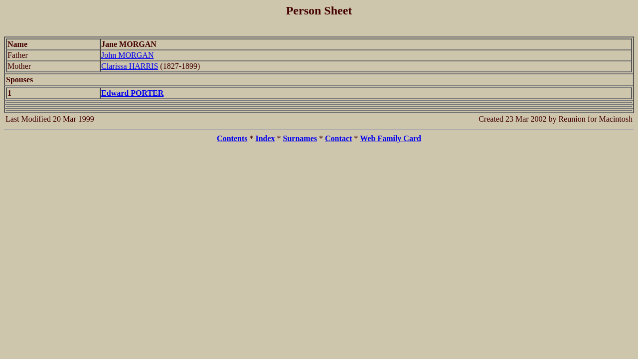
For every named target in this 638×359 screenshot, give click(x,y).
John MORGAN (127, 55)
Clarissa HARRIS (129, 66)
